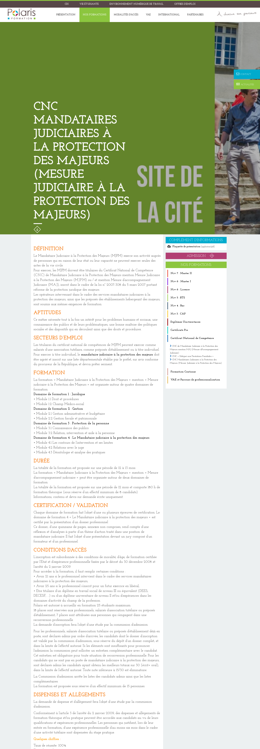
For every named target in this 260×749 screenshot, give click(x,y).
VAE (148, 15)
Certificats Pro (179, 330)
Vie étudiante (89, 4)
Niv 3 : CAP (178, 313)
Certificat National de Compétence (192, 338)
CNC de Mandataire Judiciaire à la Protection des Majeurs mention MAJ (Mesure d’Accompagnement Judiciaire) (194, 349)
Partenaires (195, 15)
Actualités (245, 84)
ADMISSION (196, 256)
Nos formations (94, 15)
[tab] (196, 273)
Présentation (65, 15)
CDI (67, 4)
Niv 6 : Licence (180, 289)
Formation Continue (183, 371)
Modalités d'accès (126, 15)
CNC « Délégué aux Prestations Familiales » (193, 356)
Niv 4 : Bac (177, 305)
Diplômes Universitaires (185, 322)
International (169, 15)
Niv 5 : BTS (178, 297)
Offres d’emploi (184, 4)
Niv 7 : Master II (181, 273)
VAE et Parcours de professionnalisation (195, 379)
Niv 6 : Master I (181, 281)
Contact (243, 74)
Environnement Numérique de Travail (136, 4)
